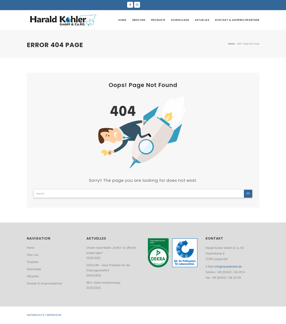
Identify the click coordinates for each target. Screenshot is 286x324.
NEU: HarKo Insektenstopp (103, 282)
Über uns (138, 20)
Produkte (158, 20)
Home (122, 20)
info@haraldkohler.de (228, 266)
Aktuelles (202, 20)
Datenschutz (35, 315)
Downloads (180, 20)
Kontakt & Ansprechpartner (237, 20)
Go (248, 193)
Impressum (54, 315)
